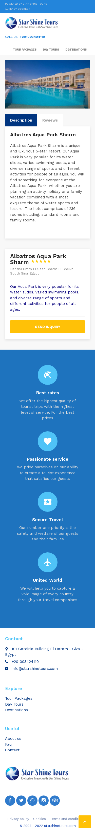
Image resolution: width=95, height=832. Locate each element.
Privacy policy (18, 819)
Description (21, 120)
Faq (8, 744)
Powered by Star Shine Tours (26, 3)
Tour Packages (24, 49)
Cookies (39, 819)
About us (13, 738)
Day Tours (51, 49)
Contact (12, 750)
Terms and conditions (67, 819)
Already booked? (17, 8)
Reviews (50, 120)
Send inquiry (47, 327)
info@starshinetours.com (35, 668)
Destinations (76, 49)
